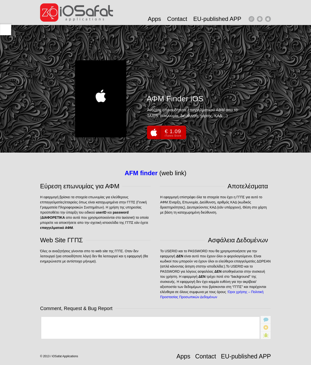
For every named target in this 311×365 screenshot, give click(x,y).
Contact (177, 19)
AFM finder (141, 173)
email (251, 19)
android (260, 19)
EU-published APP (217, 19)
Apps (154, 19)
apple (268, 19)
